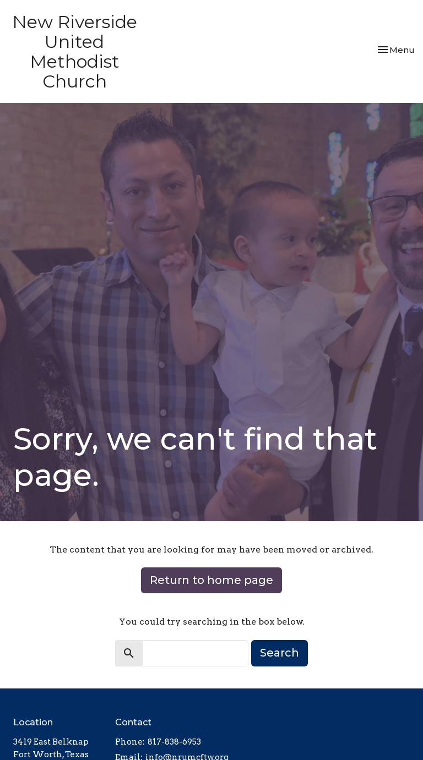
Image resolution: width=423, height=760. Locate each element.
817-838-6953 (174, 742)
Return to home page (211, 580)
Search (279, 652)
